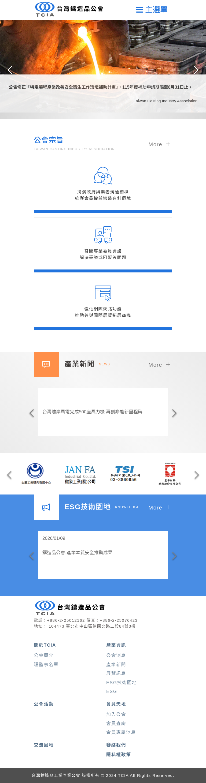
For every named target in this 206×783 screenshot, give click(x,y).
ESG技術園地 (121, 682)
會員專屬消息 (121, 732)
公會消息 (116, 655)
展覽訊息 (116, 673)
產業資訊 (116, 645)
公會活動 (44, 704)
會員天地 (116, 704)
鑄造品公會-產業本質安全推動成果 (77, 552)
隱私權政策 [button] (118, 754)
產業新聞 (116, 664)
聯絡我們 (116, 745)
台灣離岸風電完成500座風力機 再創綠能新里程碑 (92, 411)
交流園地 (44, 745)
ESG (111, 691)
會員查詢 (116, 723)
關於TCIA (45, 645)
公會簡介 (44, 655)
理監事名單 (46, 664)
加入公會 (116, 714)
